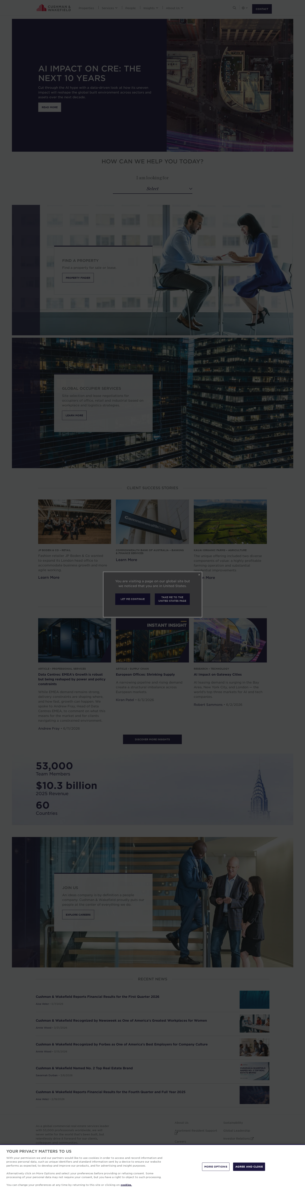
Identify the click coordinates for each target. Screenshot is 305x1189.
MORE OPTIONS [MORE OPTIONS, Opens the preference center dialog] (215, 1166)
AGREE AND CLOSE (249, 1166)
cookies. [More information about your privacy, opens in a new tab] (126, 1184)
